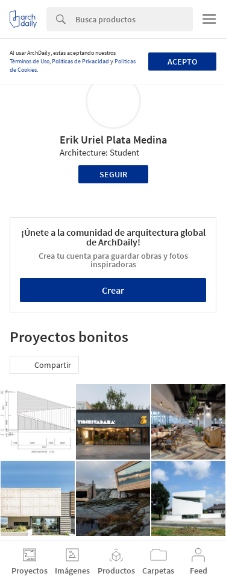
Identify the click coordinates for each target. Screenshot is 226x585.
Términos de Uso (29, 61)
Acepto (182, 61)
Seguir (113, 174)
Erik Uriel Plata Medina (113, 140)
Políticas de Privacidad (80, 61)
